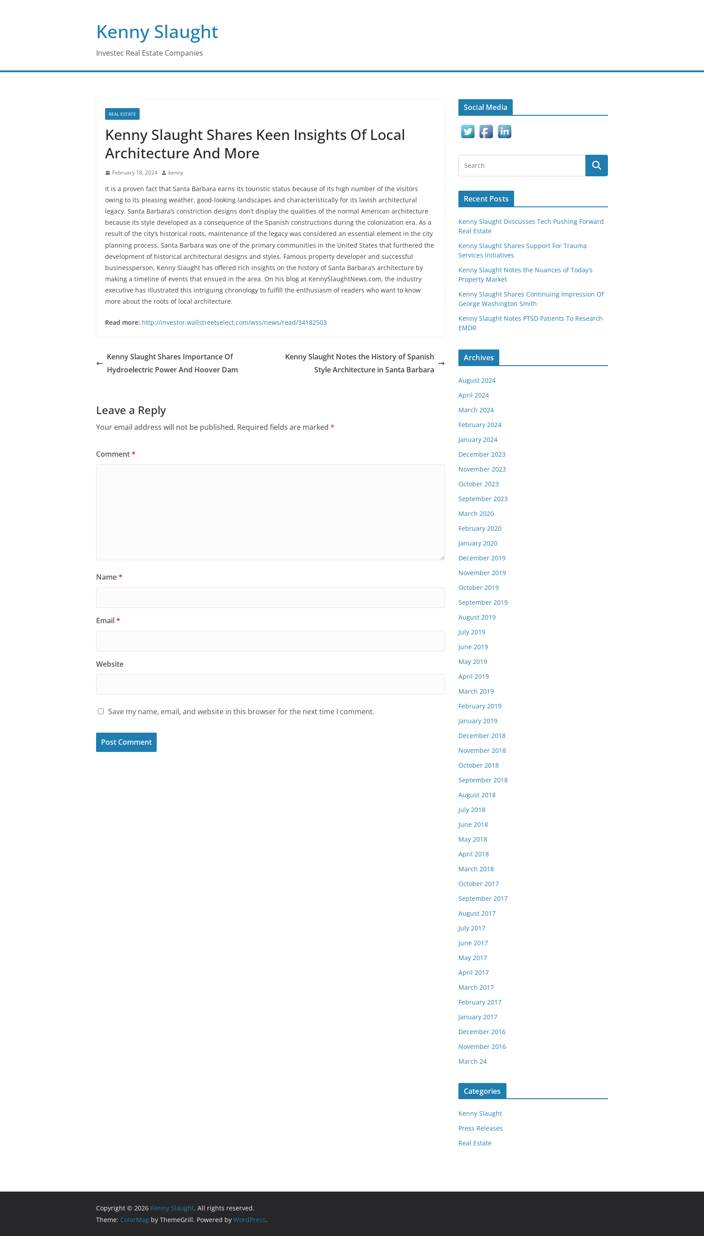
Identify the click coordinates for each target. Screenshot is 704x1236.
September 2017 (483, 898)
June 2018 (473, 824)
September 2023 (483, 498)
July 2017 (471, 928)
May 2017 (472, 957)
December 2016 (482, 1031)
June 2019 (473, 646)
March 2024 (476, 410)
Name (109, 577)
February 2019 (480, 706)
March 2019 (476, 691)
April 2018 (473, 854)
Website (109, 664)
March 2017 (476, 987)
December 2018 (482, 735)
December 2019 (482, 558)
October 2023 (478, 484)
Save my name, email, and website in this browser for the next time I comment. (241, 711)
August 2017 (477, 913)
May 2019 (472, 661)
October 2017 (478, 883)
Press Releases (480, 1128)
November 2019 (482, 572)
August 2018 (477, 795)
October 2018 (478, 765)
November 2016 (482, 1046)
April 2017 (473, 972)
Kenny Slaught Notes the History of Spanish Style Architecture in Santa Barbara (365, 363)
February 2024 (480, 424)
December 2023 (482, 454)
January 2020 (477, 543)
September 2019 (483, 602)
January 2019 (477, 720)
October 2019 (478, 587)
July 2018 (471, 809)
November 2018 (482, 750)
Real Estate (122, 114)
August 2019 (477, 617)
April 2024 (473, 395)
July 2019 (471, 632)
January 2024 (477, 439)
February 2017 (480, 1002)
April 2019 (473, 676)
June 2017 (473, 943)
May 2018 (472, 839)
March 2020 (476, 513)
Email (108, 620)
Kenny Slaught (157, 31)
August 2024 (477, 380)
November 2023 (482, 469)
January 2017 (477, 1017)
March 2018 (476, 869)
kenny (175, 172)
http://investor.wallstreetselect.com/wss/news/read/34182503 (235, 322)
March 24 (472, 1061)
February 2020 (480, 528)
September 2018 (483, 780)
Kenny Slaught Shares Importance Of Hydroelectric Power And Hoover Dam (167, 363)
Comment (116, 454)
